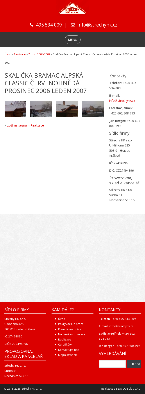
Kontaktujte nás (68, 350)
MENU (72, 39)
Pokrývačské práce (71, 324)
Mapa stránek (67, 355)
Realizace (20, 54)
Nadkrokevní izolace (71, 334)
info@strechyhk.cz (97, 25)
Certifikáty (65, 344)
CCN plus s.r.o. (131, 388)
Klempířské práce (69, 329)
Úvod (8, 54)
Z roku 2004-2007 (39, 54)
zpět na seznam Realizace (25, 125)
